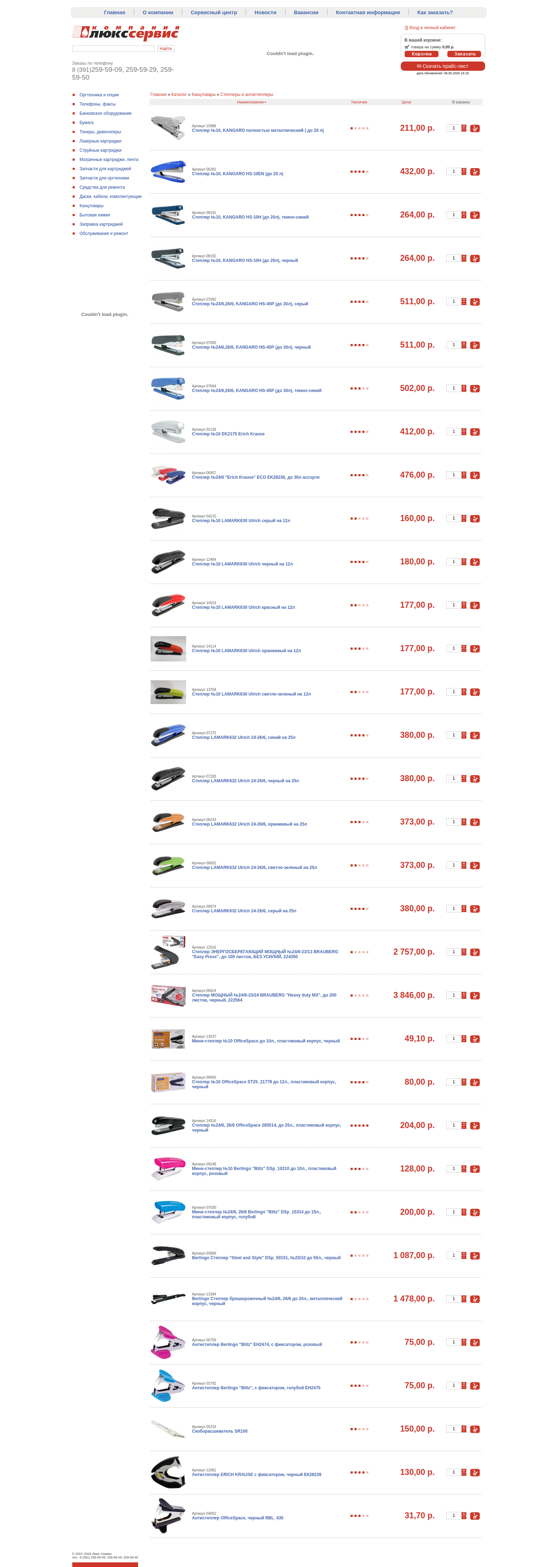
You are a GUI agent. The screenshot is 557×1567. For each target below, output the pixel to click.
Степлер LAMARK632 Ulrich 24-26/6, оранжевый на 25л (250, 824)
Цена (406, 102)
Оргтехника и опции (99, 94)
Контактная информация (368, 12)
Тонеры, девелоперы (100, 131)
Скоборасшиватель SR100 (220, 1431)
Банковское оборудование (106, 113)
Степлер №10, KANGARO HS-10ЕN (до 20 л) (238, 173)
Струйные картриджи (101, 150)
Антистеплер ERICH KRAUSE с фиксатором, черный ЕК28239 (256, 1474)
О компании (158, 12)
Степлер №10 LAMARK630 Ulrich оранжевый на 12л (246, 650)
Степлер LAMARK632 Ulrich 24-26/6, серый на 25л (244, 910)
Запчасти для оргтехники (105, 178)
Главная (114, 12)
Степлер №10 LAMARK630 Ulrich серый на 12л (241, 520)
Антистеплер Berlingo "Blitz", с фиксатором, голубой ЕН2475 (256, 1387)
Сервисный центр (214, 12)
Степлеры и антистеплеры (246, 94)
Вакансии (306, 12)
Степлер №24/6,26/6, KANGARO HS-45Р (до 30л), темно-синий (257, 390)
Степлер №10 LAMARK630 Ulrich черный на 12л (242, 564)
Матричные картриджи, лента (109, 159)
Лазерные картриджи (101, 141)
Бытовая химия (95, 215)
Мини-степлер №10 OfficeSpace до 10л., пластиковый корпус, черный (266, 1041)
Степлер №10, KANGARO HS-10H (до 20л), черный (245, 260)
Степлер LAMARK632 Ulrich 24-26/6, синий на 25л (244, 737)
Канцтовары (92, 205)
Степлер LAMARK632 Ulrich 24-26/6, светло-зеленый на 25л (254, 867)
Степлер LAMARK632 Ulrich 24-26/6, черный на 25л (245, 780)
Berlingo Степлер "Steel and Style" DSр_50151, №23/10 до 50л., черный (266, 1257)
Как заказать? (435, 12)
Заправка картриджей (101, 224)
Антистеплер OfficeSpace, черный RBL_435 (238, 1517)
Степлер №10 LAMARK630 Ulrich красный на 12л (243, 607)
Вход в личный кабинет (433, 27)
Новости (265, 12)
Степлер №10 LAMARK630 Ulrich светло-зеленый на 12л (251, 694)
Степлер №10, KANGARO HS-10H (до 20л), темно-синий (250, 217)
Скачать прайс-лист (442, 66)
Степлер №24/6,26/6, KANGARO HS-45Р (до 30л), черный (251, 347)
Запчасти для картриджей (105, 168)
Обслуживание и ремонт (104, 233)
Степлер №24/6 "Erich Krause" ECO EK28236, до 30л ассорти (256, 477)
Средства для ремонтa (102, 187)
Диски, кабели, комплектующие (111, 196)
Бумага (87, 122)
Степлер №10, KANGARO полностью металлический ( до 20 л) (258, 130)
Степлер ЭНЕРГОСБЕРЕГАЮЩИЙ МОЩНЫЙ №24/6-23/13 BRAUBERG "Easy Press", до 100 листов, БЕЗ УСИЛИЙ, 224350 (265, 954)
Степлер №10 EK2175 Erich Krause (228, 433)
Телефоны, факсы (98, 104)
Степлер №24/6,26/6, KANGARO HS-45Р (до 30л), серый (250, 303)
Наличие (359, 102)
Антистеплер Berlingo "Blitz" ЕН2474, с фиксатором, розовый (257, 1344)
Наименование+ (252, 102)
